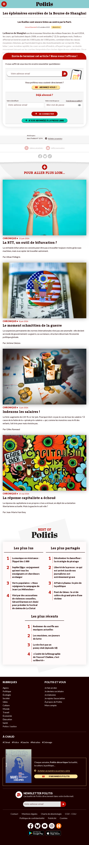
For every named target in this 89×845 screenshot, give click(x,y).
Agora (5, 687)
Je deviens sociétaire (54, 691)
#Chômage (47, 742)
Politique (7, 691)
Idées (5, 702)
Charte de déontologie (51, 814)
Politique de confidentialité (32, 818)
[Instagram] (52, 826)
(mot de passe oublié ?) (74, 101)
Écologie (7, 694)
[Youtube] (45, 826)
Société (6, 698)
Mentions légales (29, 814)
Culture (6, 705)
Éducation (7, 719)
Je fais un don (51, 687)
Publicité (52, 818)
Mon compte (51, 705)
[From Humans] (58, 826)
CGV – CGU (70, 814)
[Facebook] (30, 826)
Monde (6, 709)
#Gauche (25, 742)
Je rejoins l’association (55, 698)
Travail (6, 712)
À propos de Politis (53, 702)
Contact (14, 814)
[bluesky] (37, 826)
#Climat (6, 742)
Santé (5, 723)
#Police (15, 742)
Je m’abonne (50, 694)
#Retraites (35, 742)
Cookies (63, 818)
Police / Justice (10, 726)
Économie (7, 716)
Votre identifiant (12, 101)
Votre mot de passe (52, 101)
